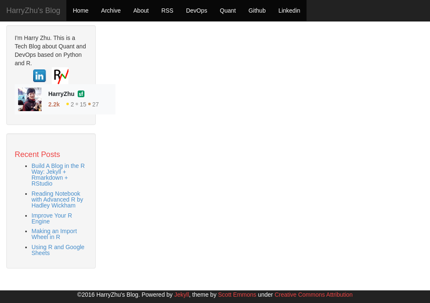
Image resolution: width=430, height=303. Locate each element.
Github (257, 10)
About (141, 10)
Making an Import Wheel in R (54, 234)
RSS (167, 10)
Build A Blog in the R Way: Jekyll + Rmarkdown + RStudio (58, 174)
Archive (111, 10)
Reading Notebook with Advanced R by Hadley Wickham (57, 199)
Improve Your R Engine (51, 218)
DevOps (196, 10)
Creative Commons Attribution (314, 294)
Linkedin (289, 10)
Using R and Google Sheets (57, 250)
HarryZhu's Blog (33, 10)
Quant (228, 10)
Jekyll (181, 294)
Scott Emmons (237, 294)
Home (80, 10)
